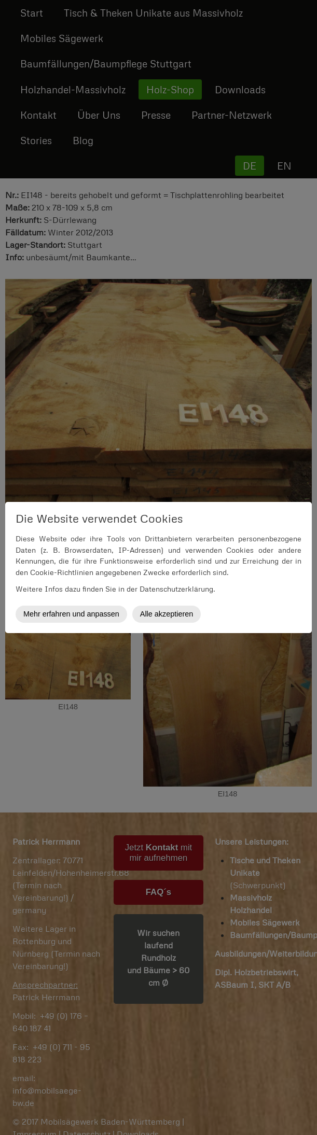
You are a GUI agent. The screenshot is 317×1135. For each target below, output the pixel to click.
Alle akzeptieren (166, 614)
